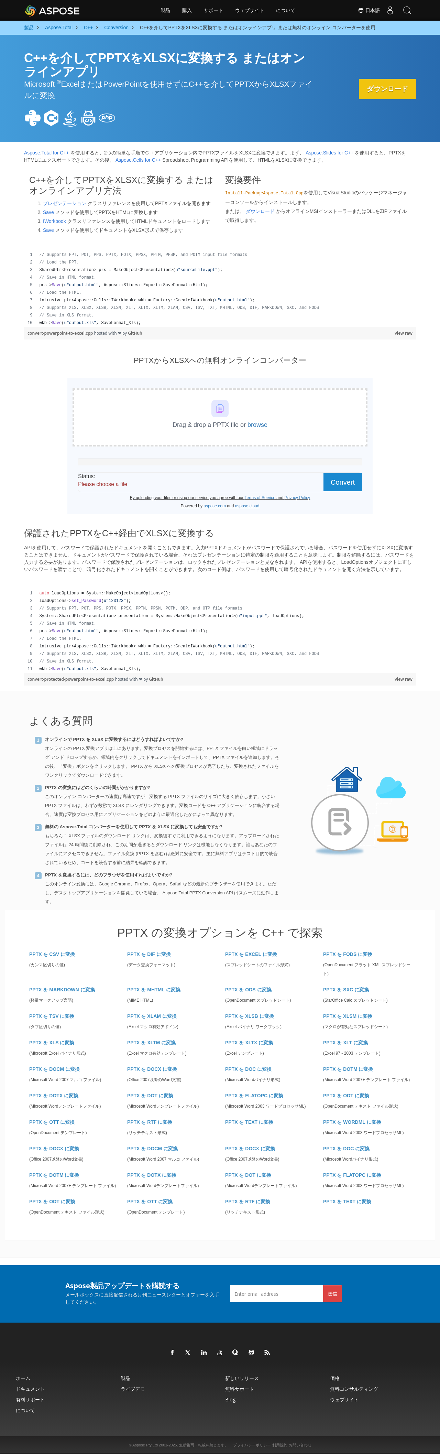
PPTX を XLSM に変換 (347, 1016)
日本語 (369, 10)
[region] (220, 289)
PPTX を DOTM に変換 (348, 1069)
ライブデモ (133, 1389)
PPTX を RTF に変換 (149, 1122)
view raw (403, 333)
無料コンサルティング (354, 1389)
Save (48, 212)
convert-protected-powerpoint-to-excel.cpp (71, 679)
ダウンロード (386, 89)
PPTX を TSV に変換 (51, 1016)
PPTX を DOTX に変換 (53, 1095)
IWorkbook (54, 221)
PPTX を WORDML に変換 (352, 1122)
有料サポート (30, 1399)
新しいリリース (242, 1378)
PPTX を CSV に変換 (52, 954)
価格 (335, 1378)
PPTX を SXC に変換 (346, 989)
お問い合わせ (300, 1445)
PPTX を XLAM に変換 (152, 1016)
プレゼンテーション (64, 203)
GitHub (135, 333)
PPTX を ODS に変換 (248, 989)
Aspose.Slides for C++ (329, 152)
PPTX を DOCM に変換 (54, 1069)
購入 (187, 10)
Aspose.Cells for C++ (138, 160)
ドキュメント (30, 1389)
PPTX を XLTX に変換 (249, 1042)
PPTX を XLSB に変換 (249, 1016)
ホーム (23, 1378)
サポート (213, 10)
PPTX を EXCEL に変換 (251, 954)
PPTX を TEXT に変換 (249, 1122)
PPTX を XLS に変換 (51, 1042)
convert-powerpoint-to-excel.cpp (61, 333)
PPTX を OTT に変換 (52, 1122)
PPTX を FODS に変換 (347, 954)
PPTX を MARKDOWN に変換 (62, 989)
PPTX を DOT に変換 (150, 1095)
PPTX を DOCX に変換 (152, 1069)
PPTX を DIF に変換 (149, 954)
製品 (165, 10)
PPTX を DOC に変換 (248, 1069)
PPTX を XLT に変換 (345, 1042)
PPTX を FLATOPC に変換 (254, 1095)
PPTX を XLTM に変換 (151, 1042)
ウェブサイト (249, 10)
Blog (230, 1399)
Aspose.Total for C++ (46, 152)
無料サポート (239, 1389)
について (285, 10)
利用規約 (279, 1445)
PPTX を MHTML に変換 (153, 989)
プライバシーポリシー (252, 1445)
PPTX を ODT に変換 (346, 1095)
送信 (332, 1293)
